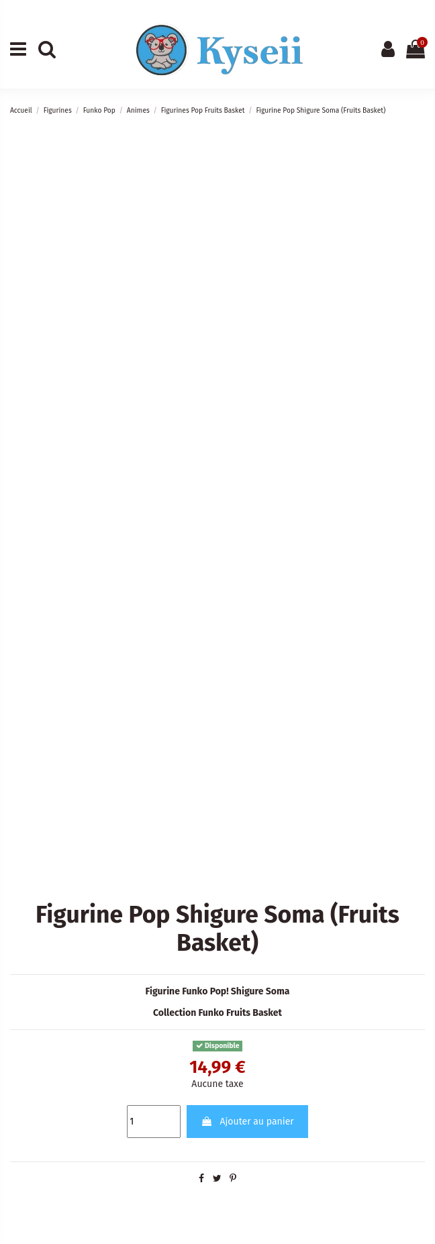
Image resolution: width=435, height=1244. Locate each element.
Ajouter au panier (247, 1121)
